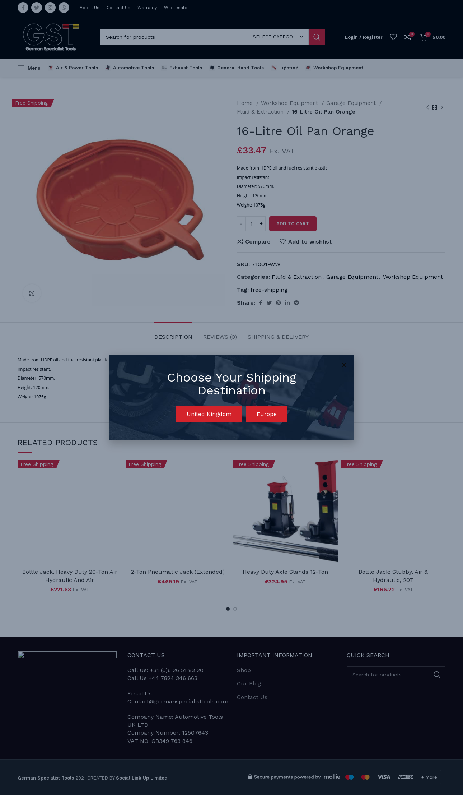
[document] (231, 397)
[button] (209, 414)
